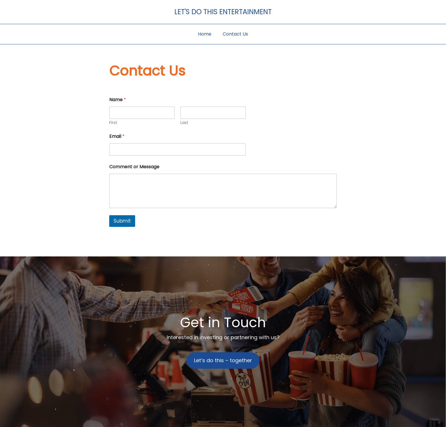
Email (117, 136)
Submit (122, 220)
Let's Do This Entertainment (223, 11)
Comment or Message (134, 166)
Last (184, 122)
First (113, 122)
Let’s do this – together (223, 360)
